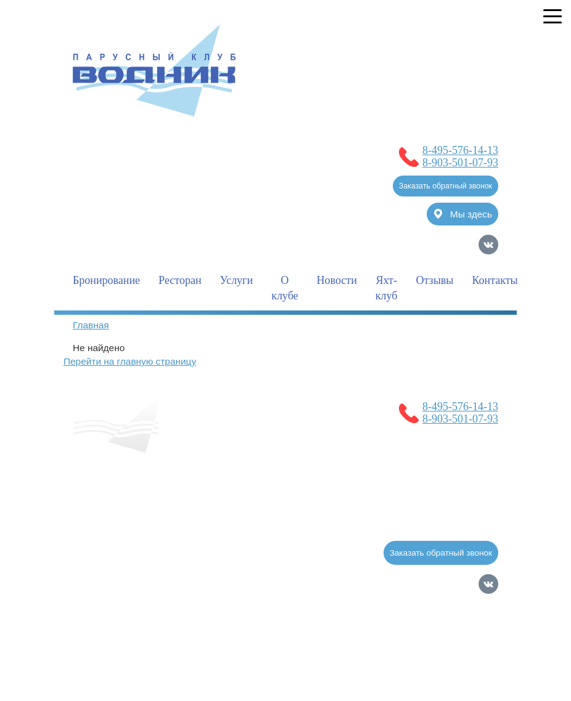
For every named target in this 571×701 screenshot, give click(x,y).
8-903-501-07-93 (460, 162)
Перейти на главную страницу (130, 361)
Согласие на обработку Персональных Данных (186, 605)
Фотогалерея (251, 520)
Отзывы (435, 280)
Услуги (236, 280)
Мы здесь (463, 214)
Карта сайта (474, 678)
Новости (337, 280)
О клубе (284, 288)
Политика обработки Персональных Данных (180, 620)
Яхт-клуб (387, 288)
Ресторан (179, 280)
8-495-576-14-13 (460, 150)
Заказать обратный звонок (445, 186)
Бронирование (106, 280)
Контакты (494, 280)
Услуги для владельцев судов (155, 493)
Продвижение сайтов (433, 659)
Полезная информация (303, 493)
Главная (91, 325)
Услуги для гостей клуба (141, 520)
